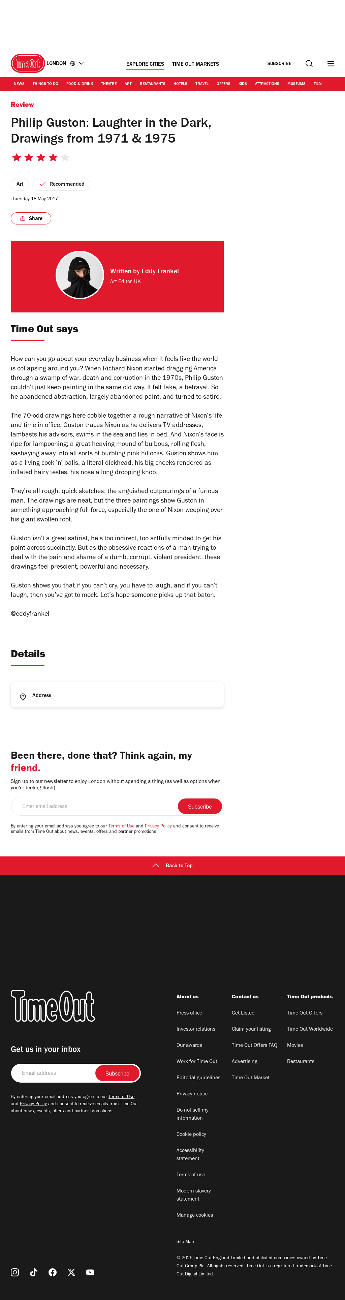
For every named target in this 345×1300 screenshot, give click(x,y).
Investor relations (196, 1029)
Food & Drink (79, 84)
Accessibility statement (190, 1155)
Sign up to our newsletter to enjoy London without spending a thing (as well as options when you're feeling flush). (116, 785)
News (19, 84)
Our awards (189, 1046)
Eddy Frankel (160, 272)
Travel (202, 84)
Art (128, 84)
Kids (243, 84)
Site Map (185, 1242)
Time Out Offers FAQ (254, 1046)
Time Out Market (251, 1078)
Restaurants (152, 84)
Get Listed (243, 1013)
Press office (189, 1013)
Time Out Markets (195, 64)
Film (318, 84)
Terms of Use (121, 826)
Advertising (244, 1062)
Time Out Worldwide (310, 1029)
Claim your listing (251, 1029)
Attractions (267, 84)
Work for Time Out (197, 1062)
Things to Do (45, 84)
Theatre (109, 84)
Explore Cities (145, 64)
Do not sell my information (193, 1114)
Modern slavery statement (194, 1195)
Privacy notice (192, 1094)
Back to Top (172, 866)
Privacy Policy (158, 826)
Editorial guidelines (198, 1078)
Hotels (180, 84)
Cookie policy (191, 1135)
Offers (223, 84)
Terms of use (191, 1175)
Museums (296, 84)
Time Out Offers (304, 1013)
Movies (295, 1046)
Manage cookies (195, 1215)
